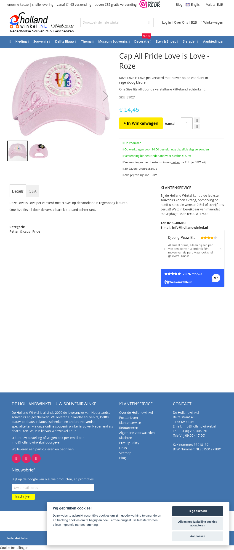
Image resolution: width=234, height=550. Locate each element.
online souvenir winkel (62, 426)
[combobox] (117, 22)
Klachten (125, 438)
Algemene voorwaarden (136, 432)
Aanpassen (197, 536)
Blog (179, 4)
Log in (166, 22)
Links (123, 448)
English (194, 4)
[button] (105, 96)
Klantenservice (130, 422)
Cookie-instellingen (14, 547)
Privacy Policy (129, 443)
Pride (36, 231)
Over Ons (181, 22)
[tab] (18, 191)
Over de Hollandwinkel (136, 412)
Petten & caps (20, 231)
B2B (194, 22)
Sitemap (125, 453)
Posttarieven (128, 417)
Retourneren (128, 427)
